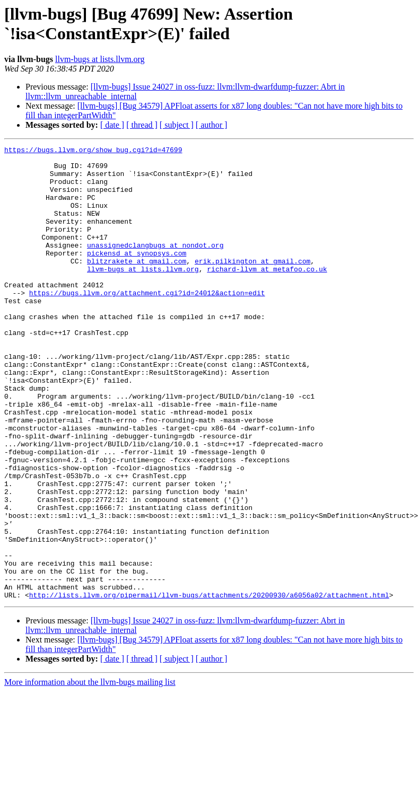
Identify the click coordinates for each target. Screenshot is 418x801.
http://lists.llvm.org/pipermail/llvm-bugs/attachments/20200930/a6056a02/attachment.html (209, 685)
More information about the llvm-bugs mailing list (90, 772)
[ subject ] (177, 124)
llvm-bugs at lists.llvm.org (100, 59)
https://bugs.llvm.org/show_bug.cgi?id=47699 (93, 151)
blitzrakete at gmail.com (136, 284)
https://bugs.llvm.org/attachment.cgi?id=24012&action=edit (147, 323)
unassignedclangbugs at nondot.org (155, 265)
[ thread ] (142, 124)
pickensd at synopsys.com (136, 275)
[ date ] (112, 124)
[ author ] (212, 124)
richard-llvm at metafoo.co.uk (267, 294)
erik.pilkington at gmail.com (252, 284)
